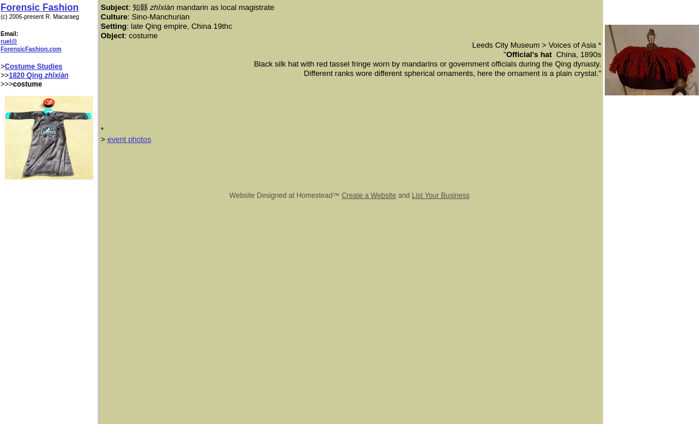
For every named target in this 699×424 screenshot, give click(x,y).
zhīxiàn (57, 75)
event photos (129, 139)
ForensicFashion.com (31, 49)
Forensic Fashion (39, 7)
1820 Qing (27, 75)
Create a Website (369, 195)
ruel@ (9, 41)
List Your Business (440, 195)
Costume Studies (33, 66)
